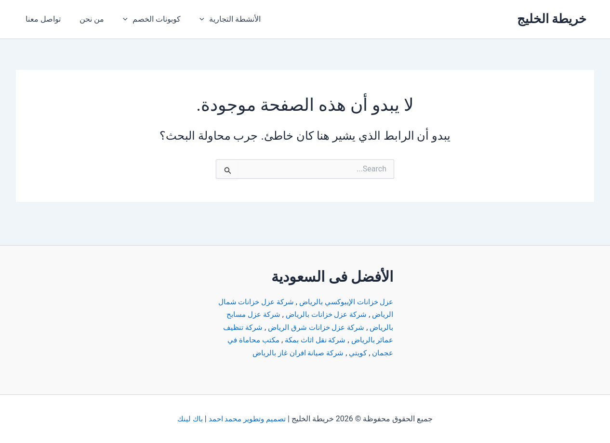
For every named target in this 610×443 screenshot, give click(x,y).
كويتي (300, 339)
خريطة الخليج (551, 19)
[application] (192, 19)
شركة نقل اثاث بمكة (267, 327)
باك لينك (188, 418)
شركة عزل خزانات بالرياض (301, 301)
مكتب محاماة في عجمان (353, 339)
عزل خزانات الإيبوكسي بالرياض (343, 289)
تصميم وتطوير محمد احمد (247, 418)
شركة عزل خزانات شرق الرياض (290, 314)
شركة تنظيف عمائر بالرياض (349, 327)
